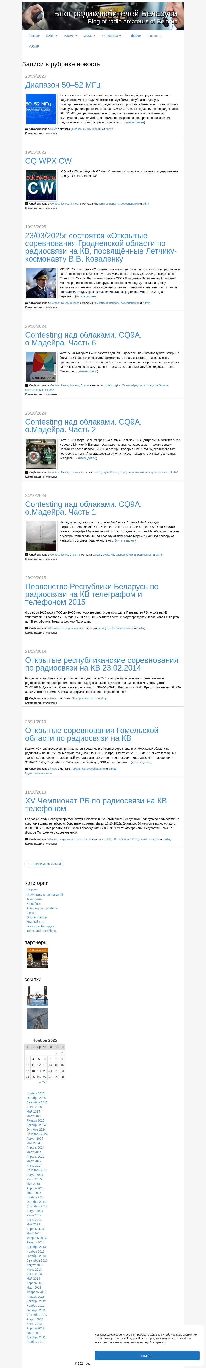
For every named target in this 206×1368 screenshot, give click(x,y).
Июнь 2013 (34, 1274)
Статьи (85, 385)
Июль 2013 (34, 1269)
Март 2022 (34, 1161)
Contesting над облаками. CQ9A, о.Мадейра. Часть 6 (83, 339)
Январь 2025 (35, 1120)
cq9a (117, 385)
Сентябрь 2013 (37, 1260)
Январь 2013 (35, 1296)
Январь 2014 (35, 1242)
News (53, 129)
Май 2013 (33, 1278)
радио (142, 385)
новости (114, 203)
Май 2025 (33, 1111)
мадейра (131, 385)
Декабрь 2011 (36, 1337)
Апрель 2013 (35, 1283)
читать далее (134, 122)
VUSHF (70, 35)
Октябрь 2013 (36, 1256)
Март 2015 (34, 1192)
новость (96, 129)
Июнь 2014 (34, 1220)
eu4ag (141, 628)
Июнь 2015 (34, 1179)
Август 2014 (35, 1211)
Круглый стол (36, 921)
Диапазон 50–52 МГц (63, 84)
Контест (74, 203)
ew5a (106, 554)
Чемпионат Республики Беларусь (138, 839)
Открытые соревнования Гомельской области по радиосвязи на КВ (92, 734)
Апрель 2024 (35, 1147)
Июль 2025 (34, 1107)
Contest (54, 203)
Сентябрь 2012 (37, 1314)
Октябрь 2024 (36, 1129)
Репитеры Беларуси (40, 926)
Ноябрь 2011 (36, 1341)
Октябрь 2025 (36, 1098)
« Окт (43, 1082)
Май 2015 (33, 1183)
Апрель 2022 (35, 1156)
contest (108, 385)
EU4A (50, 389)
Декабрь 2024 (36, 1125)
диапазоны (78, 129)
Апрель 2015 (35, 1188)
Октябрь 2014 (36, 1201)
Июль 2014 (34, 1215)
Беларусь (103, 628)
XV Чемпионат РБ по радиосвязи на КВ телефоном (96, 804)
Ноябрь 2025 (36, 1093)
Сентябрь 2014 (37, 1206)
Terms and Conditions (41, 931)
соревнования (130, 203)
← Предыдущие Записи (44, 863)
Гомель (75, 768)
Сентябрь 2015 (37, 1170)
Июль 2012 (34, 1323)
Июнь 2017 (34, 1165)
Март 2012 (34, 1332)
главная (34, 35)
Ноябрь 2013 (36, 1251)
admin (109, 129)
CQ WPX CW (48, 161)
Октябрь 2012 (36, 1310)
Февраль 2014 (36, 1238)
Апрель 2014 (35, 1229)
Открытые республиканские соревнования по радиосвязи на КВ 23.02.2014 (101, 664)
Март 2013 (34, 1287)
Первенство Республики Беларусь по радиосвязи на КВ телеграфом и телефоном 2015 (92, 594)
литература (111, 35)
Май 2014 (33, 1224)
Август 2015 (35, 1174)
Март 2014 (34, 1233)
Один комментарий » (38, 773)
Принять (147, 1355)
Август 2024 (35, 1138)
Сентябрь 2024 (37, 1134)
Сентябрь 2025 (37, 1102)
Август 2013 (35, 1265)
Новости (32, 890)
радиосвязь (144, 554)
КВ (88, 129)
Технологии (34, 899)
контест (103, 203)
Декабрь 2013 (36, 1247)
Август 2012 (35, 1319)
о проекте (154, 35)
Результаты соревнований (66, 628)
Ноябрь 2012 (36, 1305)
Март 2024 (34, 1152)
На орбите (34, 903)
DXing (51, 35)
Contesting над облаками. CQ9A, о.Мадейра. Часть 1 (83, 508)
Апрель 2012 (35, 1328)
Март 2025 (34, 1116)
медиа (89, 35)
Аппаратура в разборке (43, 908)
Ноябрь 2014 (36, 1197)
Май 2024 (33, 1143)
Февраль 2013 (36, 1292)
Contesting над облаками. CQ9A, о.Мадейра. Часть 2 (83, 425)
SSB (108, 839)
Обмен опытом (37, 917)
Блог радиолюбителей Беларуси (109, 13)
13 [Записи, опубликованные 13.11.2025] (45, 1065)
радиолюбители (158, 385)
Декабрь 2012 (36, 1301)
